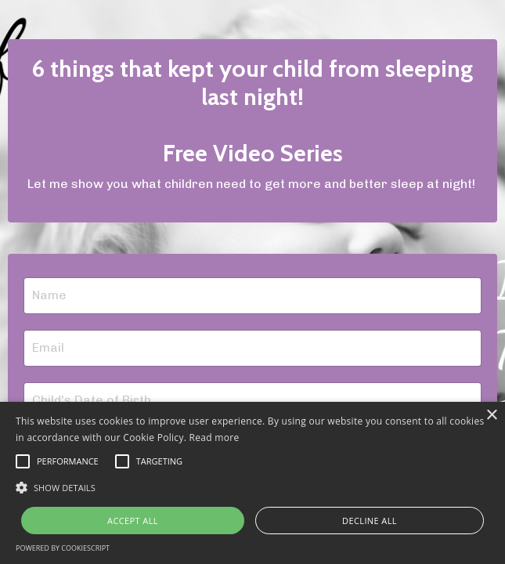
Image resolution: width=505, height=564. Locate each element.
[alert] (252, 483)
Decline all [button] (369, 520)
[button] (252, 487)
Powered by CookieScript (63, 548)
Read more (214, 437)
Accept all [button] (132, 520)
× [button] (491, 415)
